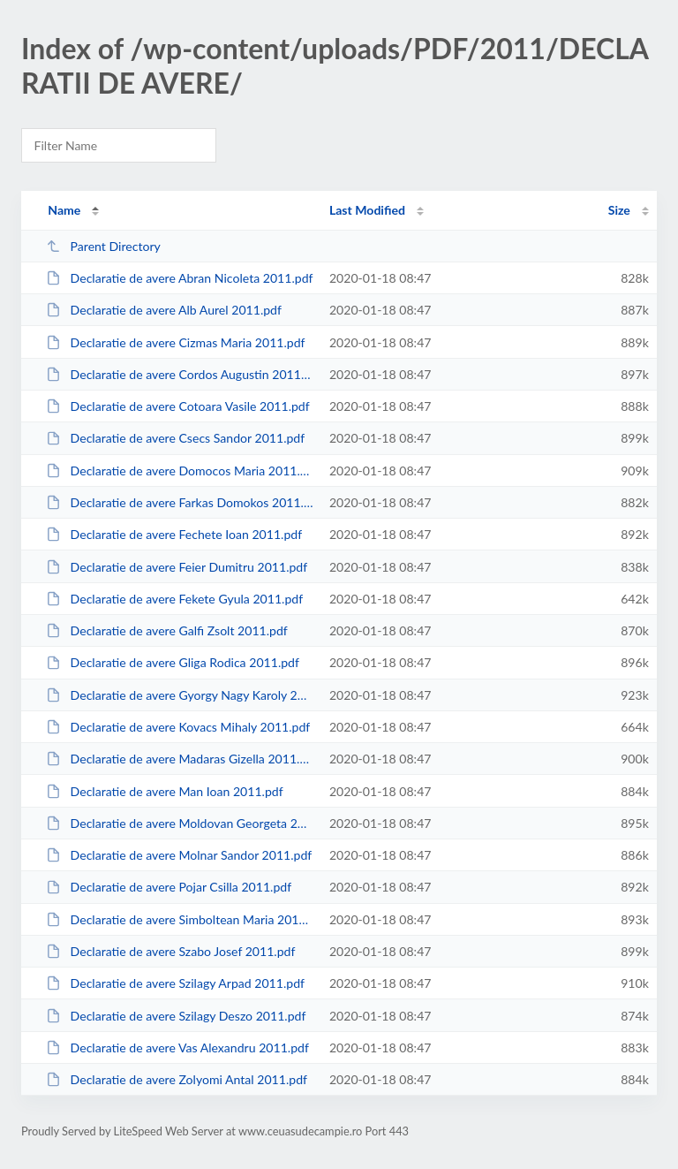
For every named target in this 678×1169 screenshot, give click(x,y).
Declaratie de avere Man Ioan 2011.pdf (164, 791)
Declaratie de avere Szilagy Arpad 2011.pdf (175, 983)
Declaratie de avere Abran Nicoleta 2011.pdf (179, 277)
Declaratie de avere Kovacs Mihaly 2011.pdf (178, 726)
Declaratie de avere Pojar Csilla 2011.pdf (168, 886)
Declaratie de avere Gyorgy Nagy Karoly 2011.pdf (179, 694)
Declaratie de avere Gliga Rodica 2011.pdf (172, 662)
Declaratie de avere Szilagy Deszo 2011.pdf (175, 1015)
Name (64, 209)
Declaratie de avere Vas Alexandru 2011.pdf (177, 1047)
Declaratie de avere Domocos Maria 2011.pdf (179, 470)
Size (619, 209)
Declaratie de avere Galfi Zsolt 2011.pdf (167, 630)
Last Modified (367, 209)
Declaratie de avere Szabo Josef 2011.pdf (170, 951)
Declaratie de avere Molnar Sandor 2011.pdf (179, 854)
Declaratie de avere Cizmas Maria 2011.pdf (175, 342)
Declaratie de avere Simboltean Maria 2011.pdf (179, 919)
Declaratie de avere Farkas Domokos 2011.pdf (179, 502)
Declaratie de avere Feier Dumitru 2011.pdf (176, 566)
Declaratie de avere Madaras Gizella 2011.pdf (179, 758)
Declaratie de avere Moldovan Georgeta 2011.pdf (179, 823)
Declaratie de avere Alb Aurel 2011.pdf (164, 309)
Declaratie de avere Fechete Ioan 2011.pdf (174, 534)
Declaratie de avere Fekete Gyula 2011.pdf (174, 598)
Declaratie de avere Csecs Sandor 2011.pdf (175, 437)
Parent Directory (103, 246)
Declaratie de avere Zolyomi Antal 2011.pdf (176, 1079)
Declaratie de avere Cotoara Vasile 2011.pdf (178, 406)
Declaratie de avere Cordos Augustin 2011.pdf (179, 374)
